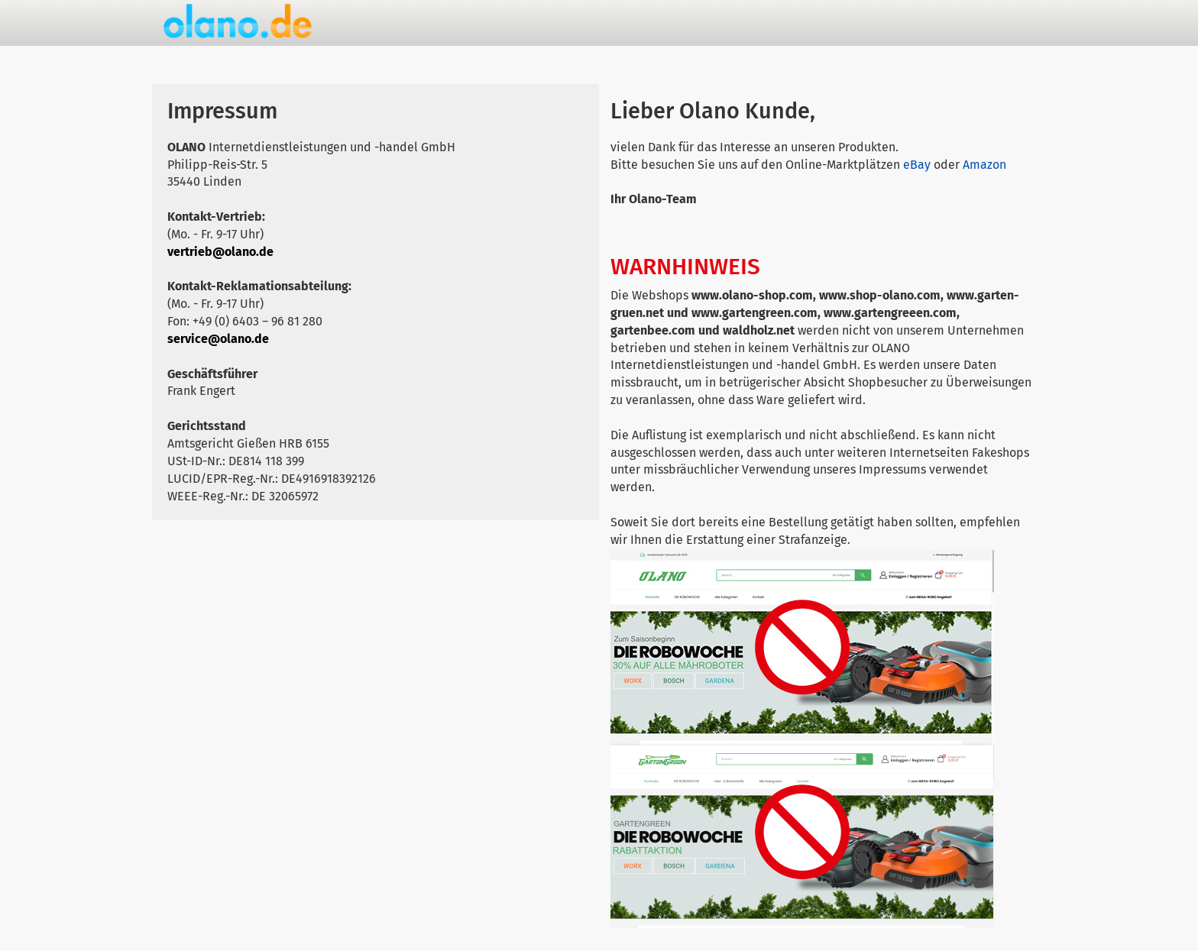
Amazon (984, 164)
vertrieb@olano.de (220, 251)
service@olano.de (218, 339)
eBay (917, 164)
